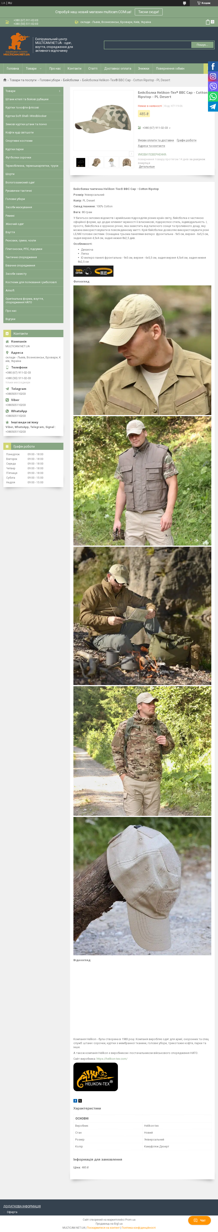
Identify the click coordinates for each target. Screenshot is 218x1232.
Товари (31, 68)
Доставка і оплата (117, 68)
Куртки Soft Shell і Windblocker (26, 116)
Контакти (74, 68)
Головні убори (50, 80)
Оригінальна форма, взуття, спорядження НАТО (25, 300)
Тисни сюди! (148, 12)
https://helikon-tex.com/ (112, 1058)
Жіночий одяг (15, 224)
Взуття (10, 232)
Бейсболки (71, 80)
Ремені (10, 215)
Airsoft (10, 290)
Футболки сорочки (18, 157)
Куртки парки (15, 149)
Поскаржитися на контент (103, 1227)
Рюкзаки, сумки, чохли (21, 240)
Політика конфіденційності (139, 1227)
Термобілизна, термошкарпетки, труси (32, 165)
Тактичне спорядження (21, 257)
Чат (200, 1220)
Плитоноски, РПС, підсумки (24, 249)
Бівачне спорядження (20, 265)
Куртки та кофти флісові (22, 107)
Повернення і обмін (170, 68)
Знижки (143, 68)
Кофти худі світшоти (20, 132)
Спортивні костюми (19, 140)
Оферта (12, 1212)
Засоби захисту (16, 273)
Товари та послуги (23, 80)
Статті (92, 68)
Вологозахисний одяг (20, 182)
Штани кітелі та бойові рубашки (27, 99)
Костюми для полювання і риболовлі (31, 282)
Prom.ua (130, 1219)
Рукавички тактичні (19, 190)
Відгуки (10, 319)
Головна (13, 68)
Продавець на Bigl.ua (109, 1223)
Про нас (55, 68)
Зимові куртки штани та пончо (26, 124)
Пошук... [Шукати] (202, 44)
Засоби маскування (19, 207)
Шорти (10, 174)
